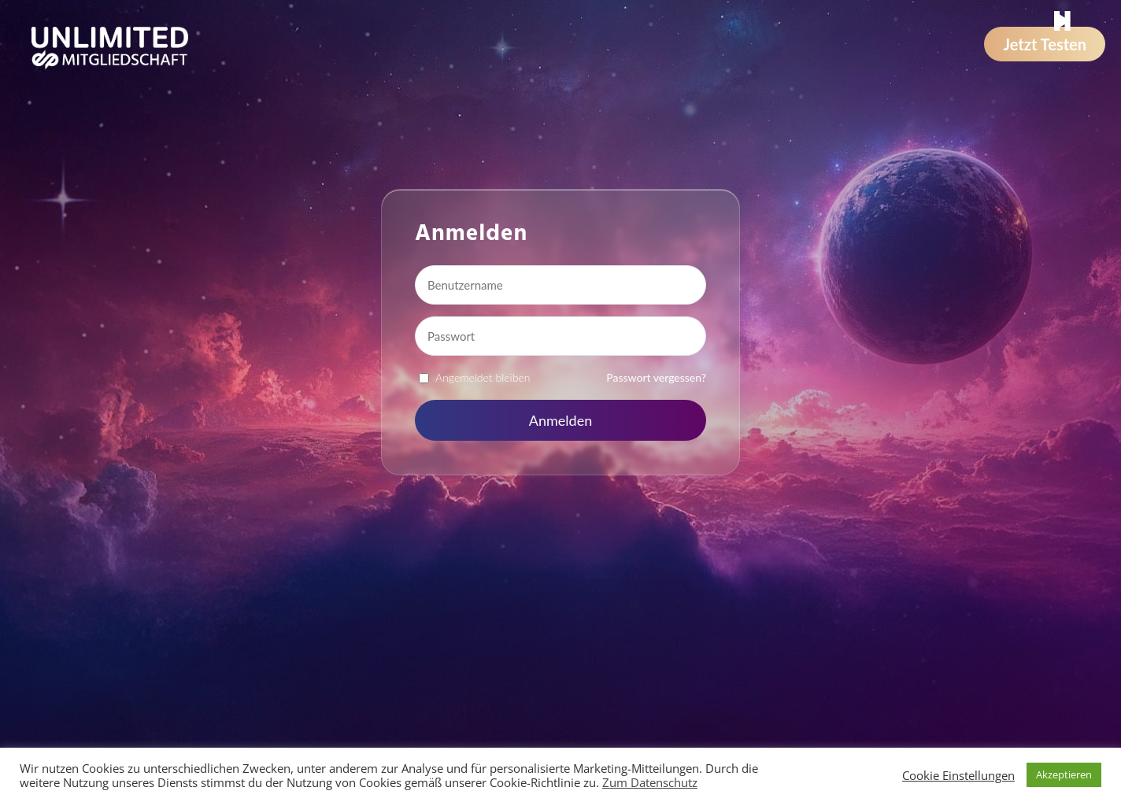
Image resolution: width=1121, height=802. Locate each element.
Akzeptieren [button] (1064, 774)
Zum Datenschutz (649, 782)
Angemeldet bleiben (482, 377)
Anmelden (560, 420)
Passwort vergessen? (656, 377)
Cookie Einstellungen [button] (958, 775)
